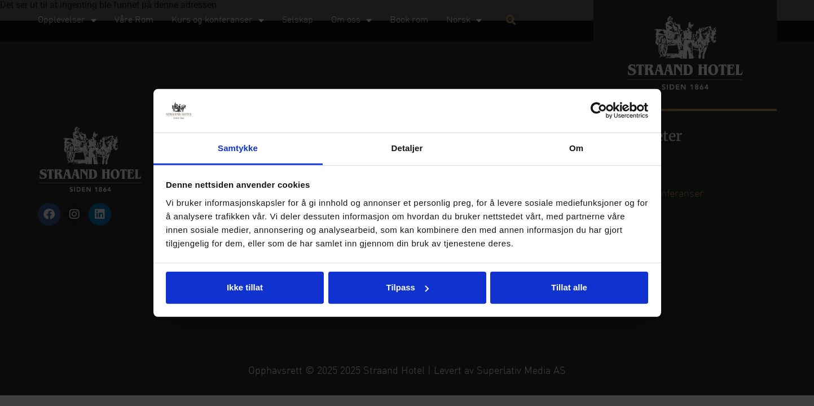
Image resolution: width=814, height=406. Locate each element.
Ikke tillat (245, 287)
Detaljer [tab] (407, 148)
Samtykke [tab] (238, 148)
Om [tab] (576, 148)
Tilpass (407, 287)
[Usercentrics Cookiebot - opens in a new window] (598, 110)
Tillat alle (569, 287)
